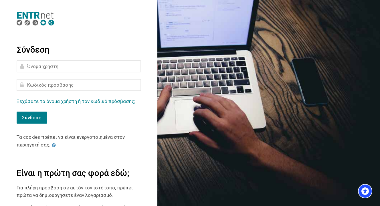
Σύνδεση (31, 117)
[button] (55, 145)
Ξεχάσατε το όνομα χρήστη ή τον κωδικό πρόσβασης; (76, 101)
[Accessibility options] (365, 191)
